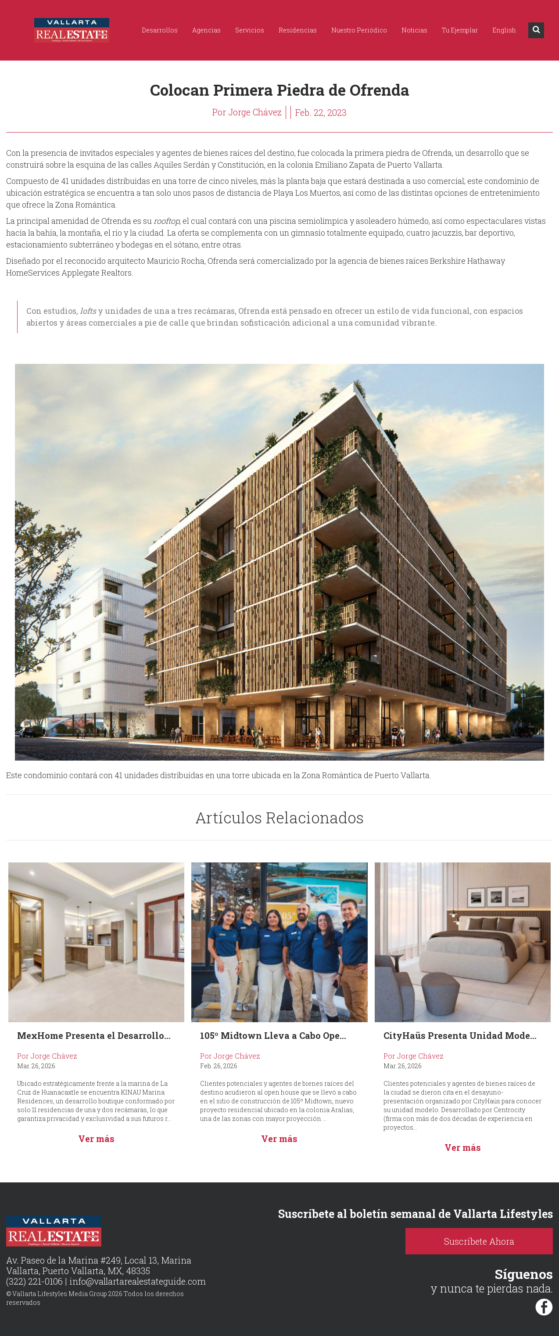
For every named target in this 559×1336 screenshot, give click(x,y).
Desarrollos (160, 30)
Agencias (206, 30)
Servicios (249, 30)
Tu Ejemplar (460, 30)
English (504, 30)
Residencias (298, 30)
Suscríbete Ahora (485, 1241)
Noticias (414, 30)
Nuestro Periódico (359, 30)
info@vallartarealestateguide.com (138, 1281)
